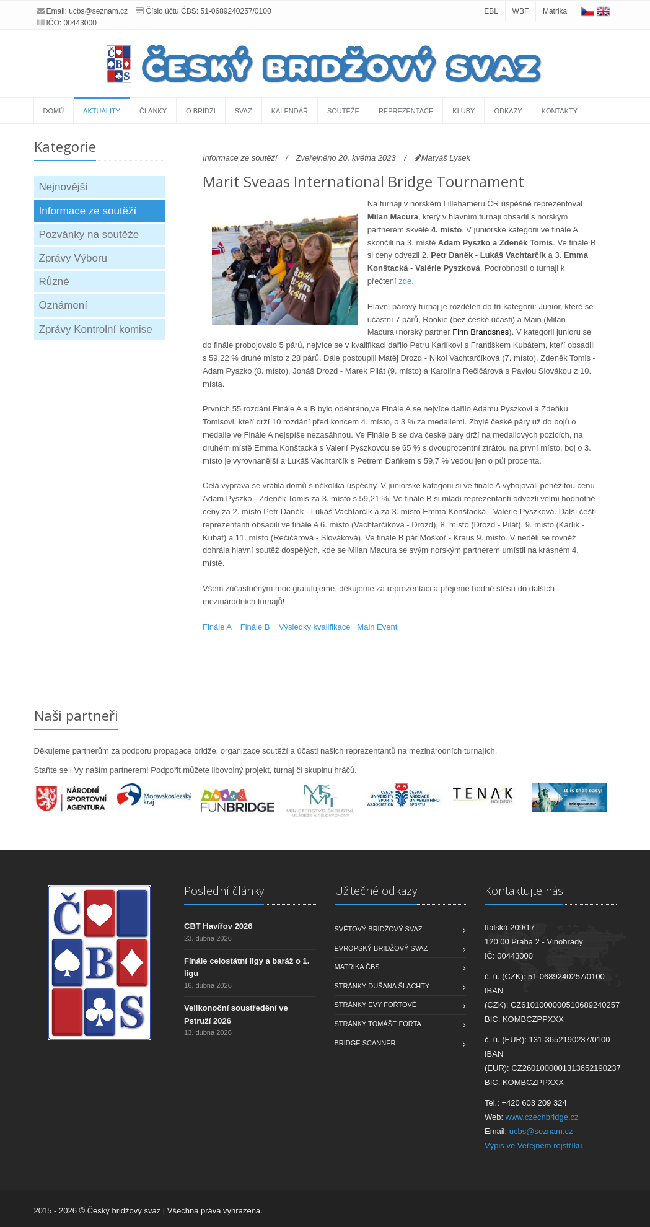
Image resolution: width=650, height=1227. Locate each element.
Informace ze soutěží (88, 211)
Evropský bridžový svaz (381, 948)
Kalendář (289, 111)
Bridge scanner (365, 1043)
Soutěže (343, 111)
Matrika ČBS (357, 966)
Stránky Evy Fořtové (376, 1004)
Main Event (377, 626)
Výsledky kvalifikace (315, 626)
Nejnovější (63, 187)
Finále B (255, 626)
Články (153, 111)
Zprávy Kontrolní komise (95, 329)
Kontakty (560, 111)
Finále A (217, 626)
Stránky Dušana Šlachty (382, 986)
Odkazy (508, 111)
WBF (520, 11)
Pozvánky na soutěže (89, 234)
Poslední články (224, 890)
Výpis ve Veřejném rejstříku (533, 1145)
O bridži (201, 111)
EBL (491, 11)
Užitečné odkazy (376, 890)
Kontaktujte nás (524, 890)
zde (404, 281)
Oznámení (63, 305)
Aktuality (101, 111)
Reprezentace (406, 111)
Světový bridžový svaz (379, 929)
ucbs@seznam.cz (98, 11)
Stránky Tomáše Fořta (378, 1023)
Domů (53, 111)
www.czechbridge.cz (542, 1117)
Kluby (463, 111)
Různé (54, 282)
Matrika (555, 11)
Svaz (243, 111)
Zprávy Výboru (73, 258)
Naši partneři (76, 715)
